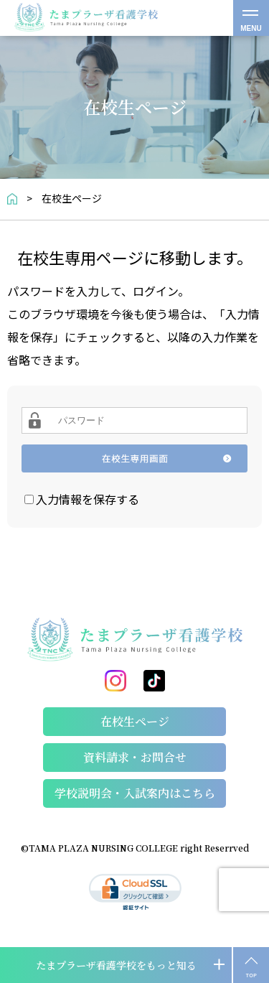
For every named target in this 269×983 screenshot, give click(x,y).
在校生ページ (134, 721)
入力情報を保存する (87, 499)
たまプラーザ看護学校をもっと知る (116, 965)
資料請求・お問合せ (135, 757)
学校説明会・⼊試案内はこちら (135, 793)
